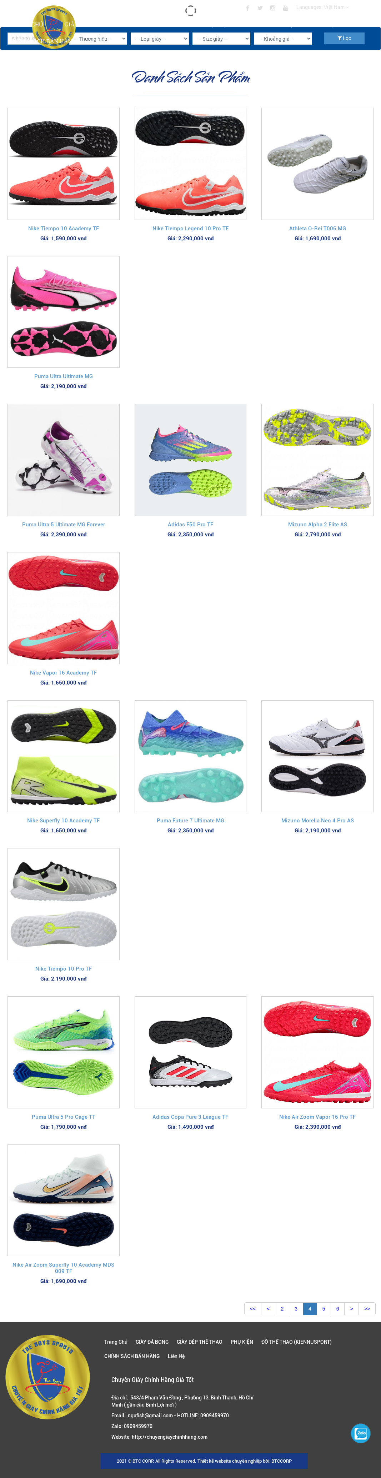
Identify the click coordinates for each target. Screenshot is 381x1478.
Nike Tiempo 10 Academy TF (63, 228)
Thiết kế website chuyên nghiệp (229, 1461)
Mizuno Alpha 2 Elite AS (317, 524)
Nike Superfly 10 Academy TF (63, 820)
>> (367, 1309)
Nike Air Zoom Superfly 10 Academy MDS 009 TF (63, 1268)
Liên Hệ (108, 41)
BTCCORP (281, 1461)
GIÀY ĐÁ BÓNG (85, 24)
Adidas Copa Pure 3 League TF (190, 1117)
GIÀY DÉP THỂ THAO (154, 24)
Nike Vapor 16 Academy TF (63, 673)
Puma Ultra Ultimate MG (63, 376)
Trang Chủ (26, 24)
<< (253, 1309)
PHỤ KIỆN (216, 24)
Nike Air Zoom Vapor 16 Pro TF (317, 1117)
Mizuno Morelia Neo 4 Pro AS (317, 820)
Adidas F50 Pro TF (190, 524)
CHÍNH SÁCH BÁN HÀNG (43, 41)
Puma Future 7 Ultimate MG (190, 820)
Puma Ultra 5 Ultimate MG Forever (63, 524)
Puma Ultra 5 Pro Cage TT (63, 1117)
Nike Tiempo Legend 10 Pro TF (190, 228)
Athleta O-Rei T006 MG (317, 228)
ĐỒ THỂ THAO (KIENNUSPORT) (292, 24)
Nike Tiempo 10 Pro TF (63, 969)
